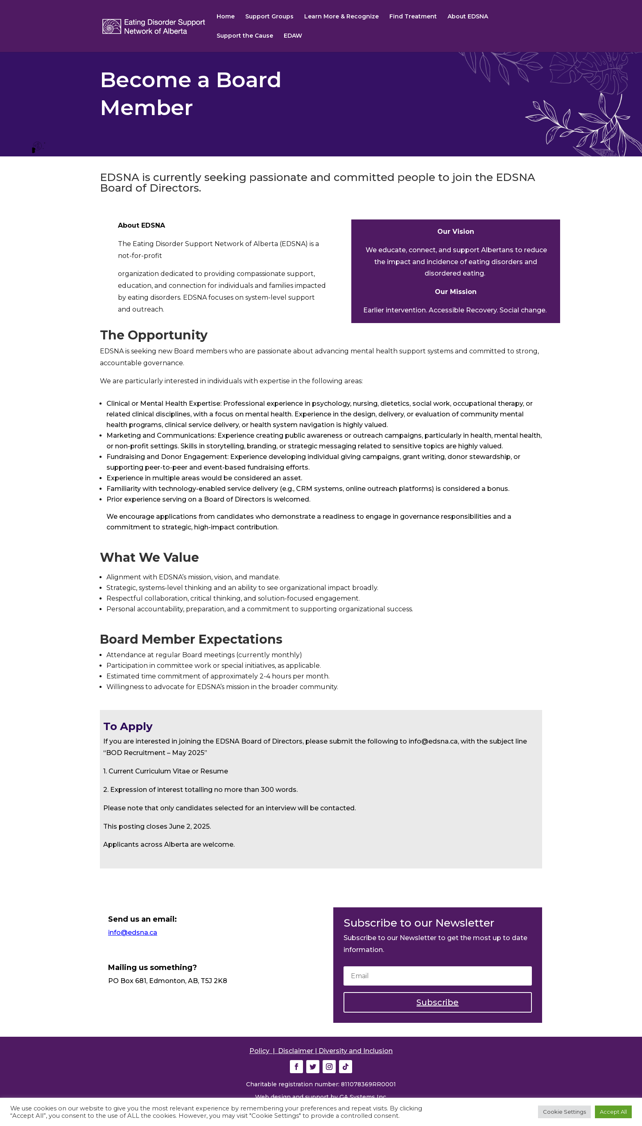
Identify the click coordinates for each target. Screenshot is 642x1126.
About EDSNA (468, 17)
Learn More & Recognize (341, 17)
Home (226, 17)
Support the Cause (245, 36)
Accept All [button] (613, 1111)
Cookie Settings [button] (564, 1111)
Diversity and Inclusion (356, 1051)
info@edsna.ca (132, 932)
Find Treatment (413, 17)
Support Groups (269, 17)
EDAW (293, 36)
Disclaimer (295, 1051)
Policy (259, 1051)
